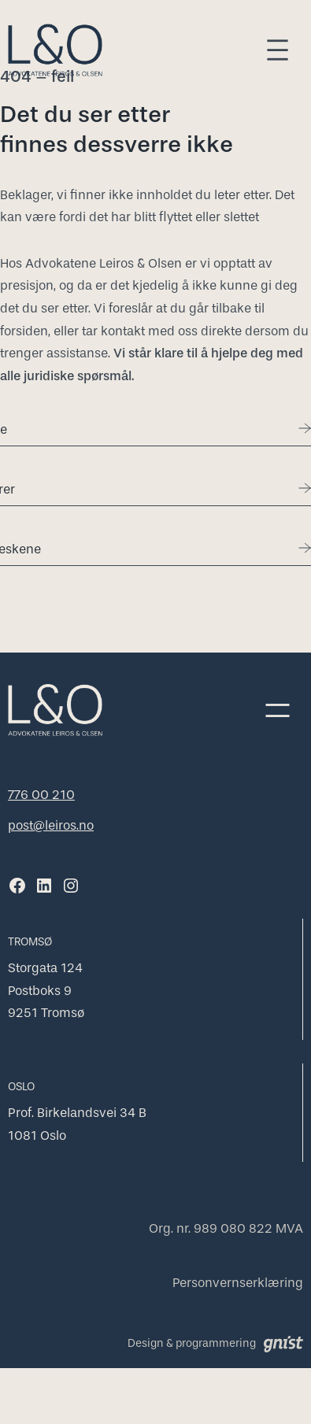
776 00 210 (41, 794)
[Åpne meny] (277, 50)
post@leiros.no (51, 825)
